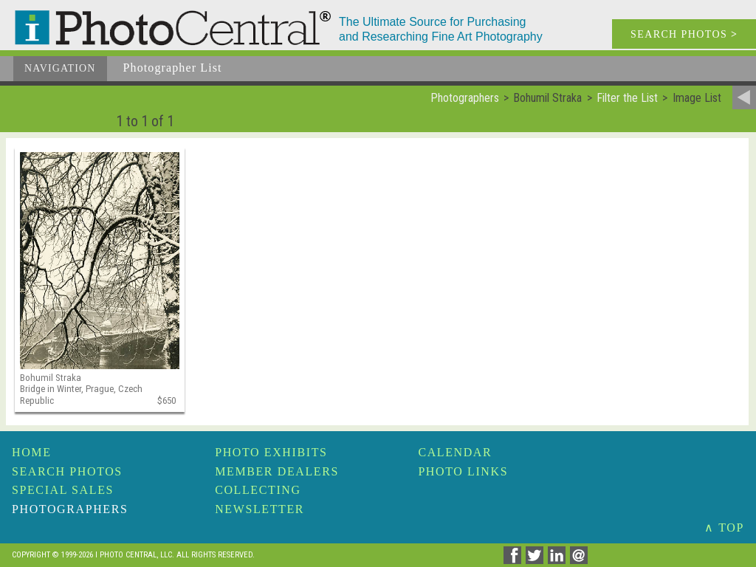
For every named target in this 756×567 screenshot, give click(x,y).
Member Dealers (277, 471)
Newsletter (259, 509)
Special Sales (63, 490)
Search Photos (67, 471)
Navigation (60, 68)
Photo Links (463, 471)
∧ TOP (724, 527)
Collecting (257, 490)
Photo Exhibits (271, 452)
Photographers (70, 509)
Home (32, 452)
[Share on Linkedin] (559, 560)
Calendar (455, 452)
